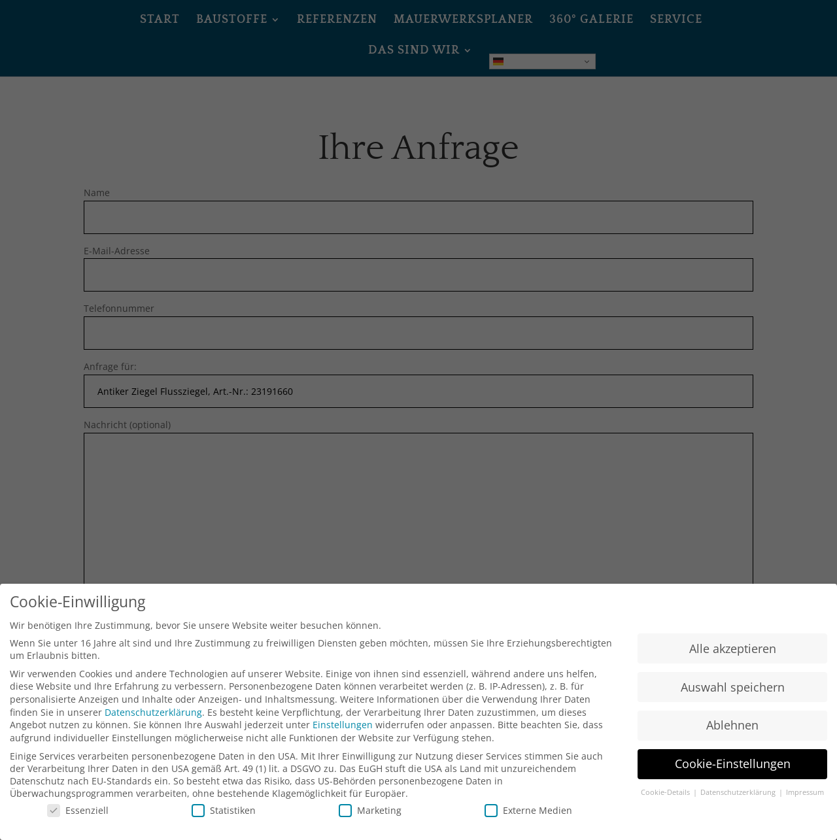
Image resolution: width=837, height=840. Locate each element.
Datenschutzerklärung (153, 722)
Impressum (805, 802)
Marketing (370, 820)
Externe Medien (528, 820)
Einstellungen (343, 735)
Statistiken (224, 820)
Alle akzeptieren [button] (732, 658)
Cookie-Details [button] (666, 802)
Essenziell (78, 820)
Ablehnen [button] (732, 735)
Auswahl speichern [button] (733, 697)
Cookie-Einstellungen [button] (733, 774)
